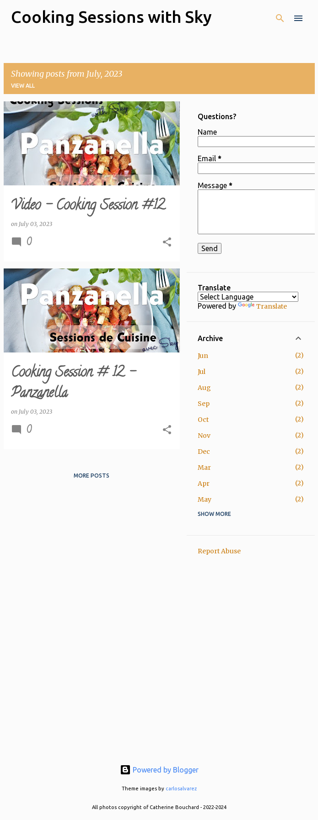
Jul (201, 372)
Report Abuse (219, 551)
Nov (204, 435)
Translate (262, 306)
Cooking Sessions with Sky (111, 16)
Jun (203, 356)
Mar (204, 467)
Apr (204, 483)
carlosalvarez (181, 788)
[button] (167, 243)
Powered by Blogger (159, 770)
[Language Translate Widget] (248, 297)
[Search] (280, 18)
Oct (203, 419)
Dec (204, 451)
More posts (91, 475)
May (204, 499)
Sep (204, 403)
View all (23, 86)
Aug (204, 388)
